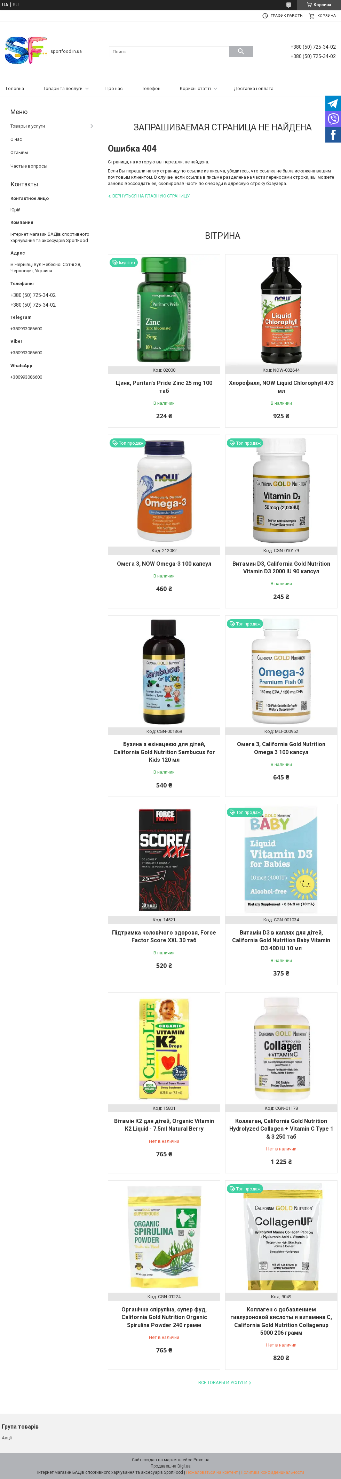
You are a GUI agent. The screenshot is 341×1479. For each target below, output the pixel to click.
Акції (7, 1437)
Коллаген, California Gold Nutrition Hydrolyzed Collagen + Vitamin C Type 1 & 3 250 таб (281, 1129)
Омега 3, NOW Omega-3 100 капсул (164, 563)
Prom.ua (201, 1459)
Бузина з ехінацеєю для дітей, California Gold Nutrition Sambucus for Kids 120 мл (164, 752)
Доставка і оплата (253, 88)
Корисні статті (195, 88)
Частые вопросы (28, 166)
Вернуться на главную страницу (151, 196)
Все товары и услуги (222, 1382)
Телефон (151, 88)
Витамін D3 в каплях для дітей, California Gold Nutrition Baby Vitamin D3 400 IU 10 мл (281, 940)
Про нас (113, 88)
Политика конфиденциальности (272, 1472)
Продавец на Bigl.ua (171, 1466)
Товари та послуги (62, 88)
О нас (16, 139)
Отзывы (19, 152)
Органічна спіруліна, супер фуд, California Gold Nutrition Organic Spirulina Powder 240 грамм (164, 1317)
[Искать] (241, 51)
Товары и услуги (27, 126)
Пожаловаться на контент (212, 1472)
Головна (15, 88)
